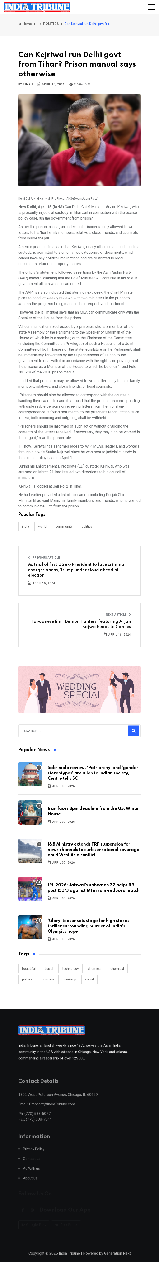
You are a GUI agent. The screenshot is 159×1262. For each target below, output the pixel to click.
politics (27, 979)
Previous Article (44, 557)
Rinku (28, 84)
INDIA (25, 526)
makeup (70, 979)
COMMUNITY (64, 526)
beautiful (29, 968)
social (89, 979)
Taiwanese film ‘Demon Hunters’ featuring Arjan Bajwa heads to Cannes (81, 624)
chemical (94, 968)
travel (49, 968)
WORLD (42, 526)
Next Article (118, 614)
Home (25, 24)
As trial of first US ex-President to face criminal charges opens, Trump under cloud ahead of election (77, 570)
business (48, 979)
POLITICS (51, 24)
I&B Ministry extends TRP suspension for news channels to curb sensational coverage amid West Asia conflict (93, 849)
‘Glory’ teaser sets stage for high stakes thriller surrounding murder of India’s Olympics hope (88, 926)
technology (70, 968)
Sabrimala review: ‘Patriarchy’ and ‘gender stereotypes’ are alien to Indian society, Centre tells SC (93, 773)
